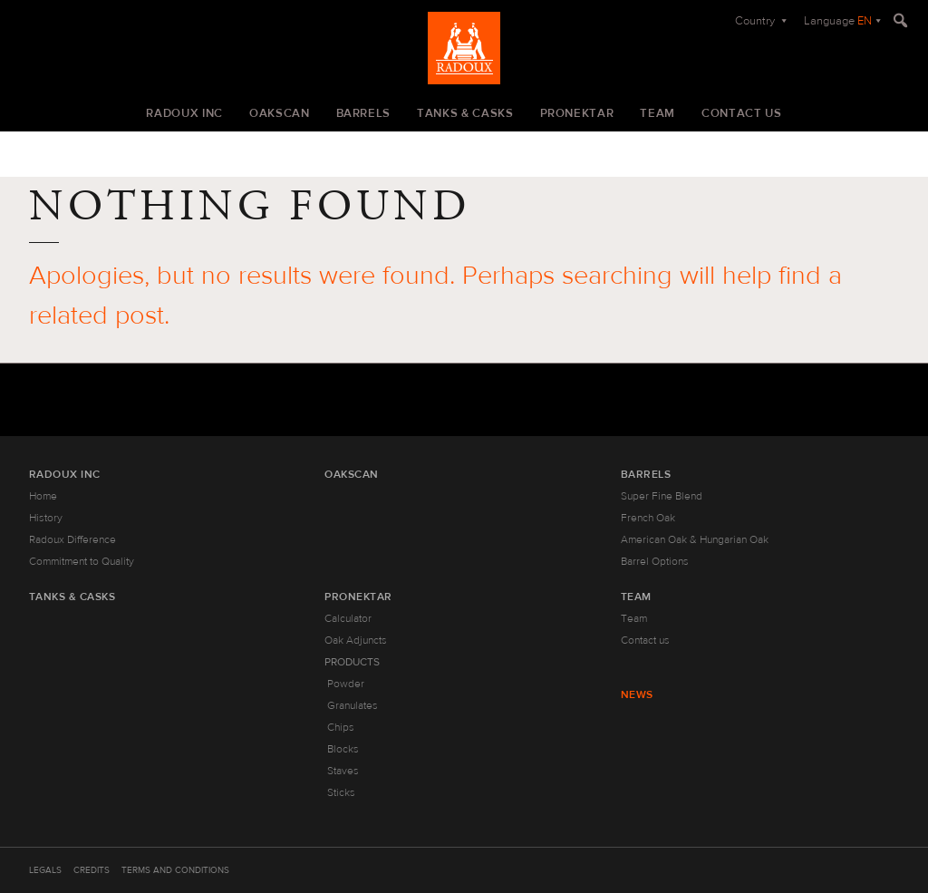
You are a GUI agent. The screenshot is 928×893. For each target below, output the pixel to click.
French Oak (648, 517)
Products (352, 662)
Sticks (341, 792)
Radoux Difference (72, 539)
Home (43, 496)
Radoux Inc (184, 113)
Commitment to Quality (81, 561)
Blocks (343, 749)
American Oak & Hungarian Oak (694, 539)
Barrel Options (655, 561)
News (637, 694)
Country (756, 21)
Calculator (348, 618)
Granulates (352, 705)
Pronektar (577, 113)
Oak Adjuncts (355, 640)
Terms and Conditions (175, 870)
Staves (343, 770)
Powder (345, 683)
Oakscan (279, 113)
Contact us (741, 113)
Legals (45, 870)
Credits (91, 870)
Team (657, 113)
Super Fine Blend (661, 496)
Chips (340, 727)
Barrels (364, 113)
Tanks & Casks (465, 113)
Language (838, 21)
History (46, 517)
